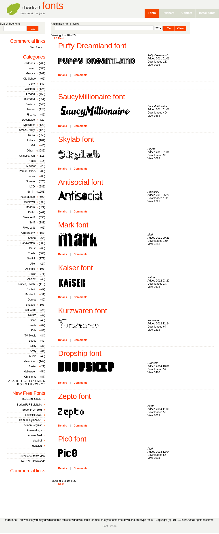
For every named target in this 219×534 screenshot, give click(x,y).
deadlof (37, 440)
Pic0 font (72, 439)
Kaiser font (75, 268)
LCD (32, 186)
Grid (33, 145)
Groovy (30, 73)
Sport (33, 320)
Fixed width (29, 227)
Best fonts (36, 47)
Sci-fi (30, 191)
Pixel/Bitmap (27, 196)
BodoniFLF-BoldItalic (29, 404)
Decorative (28, 119)
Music (32, 356)
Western (30, 88)
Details (62, 75)
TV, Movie (30, 335)
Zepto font (74, 396)
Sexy (33, 345)
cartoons (30, 63)
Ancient (31, 279)
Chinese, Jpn (27, 155)
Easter (32, 366)
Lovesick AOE (33, 414)
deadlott (37, 445)
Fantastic (30, 294)
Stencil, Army (27, 130)
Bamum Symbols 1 (30, 420)
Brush (32, 248)
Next (61, 38)
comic (31, 68)
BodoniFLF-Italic (32, 399)
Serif (32, 222)
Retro (31, 135)
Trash (31, 253)
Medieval (29, 202)
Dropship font (79, 353)
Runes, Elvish (26, 284)
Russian (31, 176)
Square (30, 181)
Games (32, 299)
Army (33, 351)
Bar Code (30, 309)
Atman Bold (35, 435)
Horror (31, 109)
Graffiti (31, 258)
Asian (32, 273)
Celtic (31, 212)
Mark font (73, 225)
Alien (33, 263)
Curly (32, 83)
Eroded (30, 94)
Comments (80, 75)
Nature (32, 315)
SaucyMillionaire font (91, 97)
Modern (30, 207)
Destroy (30, 104)
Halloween (30, 371)
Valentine (29, 361)
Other (30, 150)
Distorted (29, 99)
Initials (31, 140)
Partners (169, 13)
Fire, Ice (31, 114)
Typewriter (28, 124)
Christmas (30, 376)
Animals (30, 268)
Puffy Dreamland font (92, 46)
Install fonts (207, 13)
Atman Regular (33, 425)
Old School (29, 78)
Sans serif (29, 217)
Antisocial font (80, 182)
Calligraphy (28, 232)
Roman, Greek (27, 171)
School (32, 238)
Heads (32, 325)
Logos (32, 340)
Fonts (42, 5)
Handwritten (28, 243)
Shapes (30, 304)
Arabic (32, 160)
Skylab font (76, 139)
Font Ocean (110, 526)
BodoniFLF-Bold (32, 409)
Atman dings (34, 430)
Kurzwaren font (82, 311)
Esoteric (31, 289)
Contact (186, 13)
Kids (33, 330)
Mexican (31, 166)
